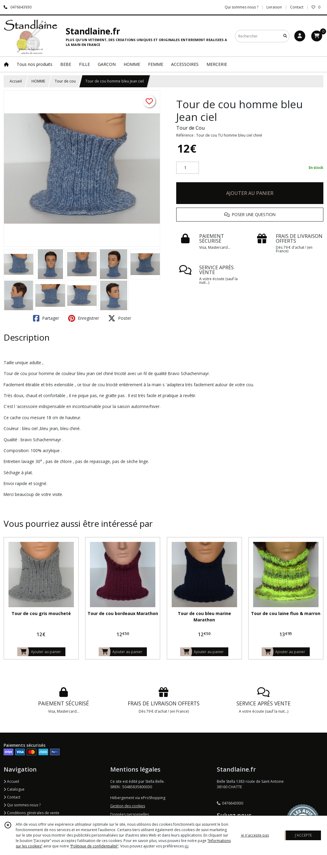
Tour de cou (65, 81)
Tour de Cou (190, 128)
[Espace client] (299, 36)
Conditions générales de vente (31, 812)
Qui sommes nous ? (22, 805)
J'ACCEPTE (303, 835)
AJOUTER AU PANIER (249, 193)
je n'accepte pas (255, 835)
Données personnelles (129, 814)
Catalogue (14, 789)
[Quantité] (187, 168)
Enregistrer (83, 318)
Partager (46, 318)
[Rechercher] (285, 36)
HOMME (38, 81)
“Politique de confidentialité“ (94, 846)
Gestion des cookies (127, 805)
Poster (119, 318)
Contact (296, 7)
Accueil (16, 81)
